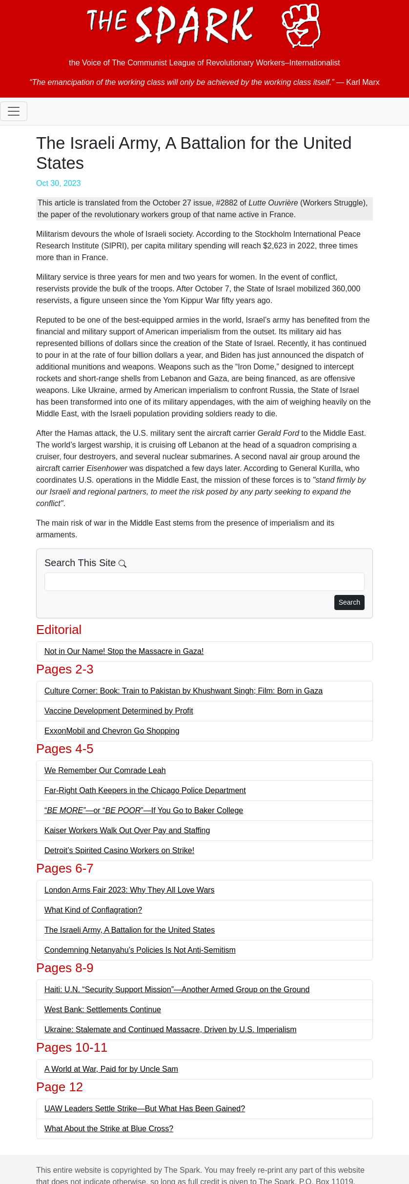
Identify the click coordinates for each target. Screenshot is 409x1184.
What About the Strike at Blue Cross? (108, 1128)
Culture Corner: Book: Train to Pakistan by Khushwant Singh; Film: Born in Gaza (183, 691)
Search (349, 602)
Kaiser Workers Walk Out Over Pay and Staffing (127, 830)
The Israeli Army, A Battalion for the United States (129, 930)
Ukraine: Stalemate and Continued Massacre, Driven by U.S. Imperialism (170, 1029)
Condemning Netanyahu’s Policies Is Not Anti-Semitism (140, 950)
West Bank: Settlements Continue (102, 1009)
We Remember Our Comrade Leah (105, 770)
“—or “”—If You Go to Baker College (143, 810)
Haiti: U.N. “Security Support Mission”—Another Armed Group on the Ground (176, 989)
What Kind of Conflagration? (93, 910)
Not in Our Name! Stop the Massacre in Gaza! (124, 651)
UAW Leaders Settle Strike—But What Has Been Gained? (144, 1108)
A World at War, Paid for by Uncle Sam (111, 1069)
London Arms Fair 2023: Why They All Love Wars (129, 890)
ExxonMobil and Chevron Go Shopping (112, 731)
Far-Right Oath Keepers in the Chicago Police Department (145, 790)
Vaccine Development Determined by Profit (118, 711)
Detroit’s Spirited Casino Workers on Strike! (119, 850)
